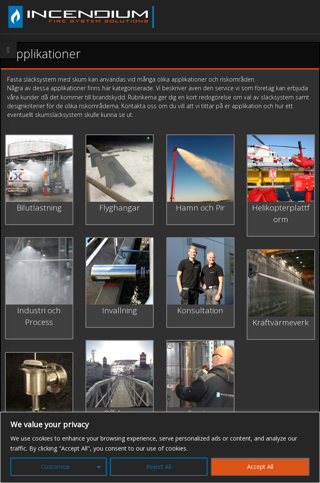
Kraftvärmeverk (280, 322)
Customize (55, 467)
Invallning (119, 310)
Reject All (158, 467)
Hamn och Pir (200, 207)
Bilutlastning (39, 207)
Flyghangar (119, 207)
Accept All (260, 467)
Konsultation (200, 310)
